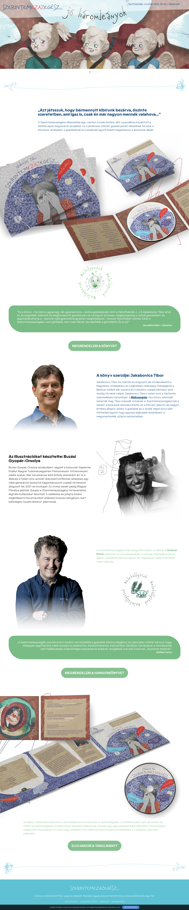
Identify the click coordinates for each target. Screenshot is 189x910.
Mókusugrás (139, 397)
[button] (90, 72)
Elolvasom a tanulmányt (95, 846)
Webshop (174, 4)
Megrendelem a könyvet (94, 346)
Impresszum (118, 902)
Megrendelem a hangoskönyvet (94, 673)
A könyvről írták (155, 4)
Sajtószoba (136, 4)
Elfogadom (131, 907)
